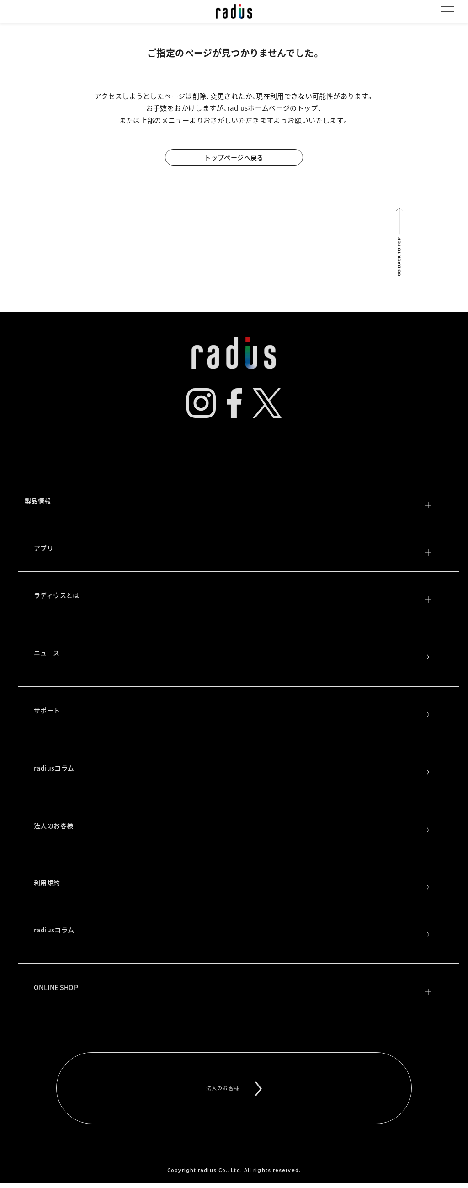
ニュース (232, 654)
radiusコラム (232, 769)
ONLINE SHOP (232, 989)
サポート (232, 712)
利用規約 (232, 884)
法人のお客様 (232, 827)
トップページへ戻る (233, 157)
